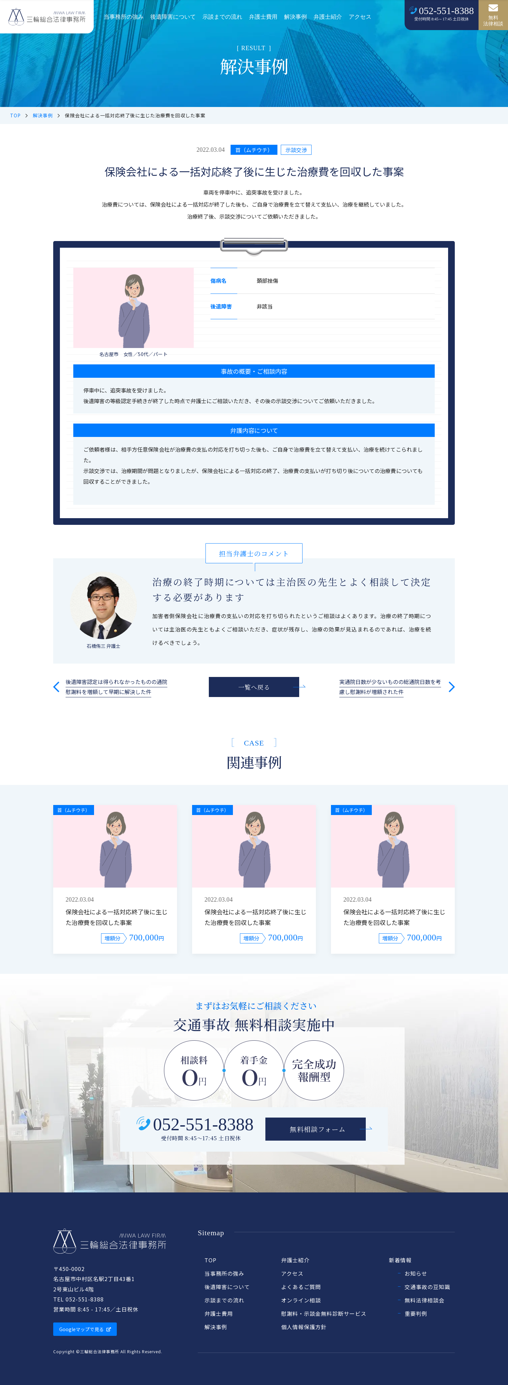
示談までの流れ (222, 17)
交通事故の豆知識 (427, 1287)
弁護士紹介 (328, 17)
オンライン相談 (301, 1300)
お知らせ (416, 1273)
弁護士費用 (263, 17)
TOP (15, 115)
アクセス (360, 17)
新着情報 (400, 1260)
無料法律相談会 (424, 1300)
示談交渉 (296, 150)
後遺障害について (173, 17)
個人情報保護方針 (304, 1327)
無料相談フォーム (318, 1129)
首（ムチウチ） (254, 150)
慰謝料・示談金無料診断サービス (323, 1313)
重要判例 (416, 1313)
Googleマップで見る (85, 1329)
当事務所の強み (124, 17)
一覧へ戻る (254, 687)
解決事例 (295, 17)
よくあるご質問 (301, 1287)
